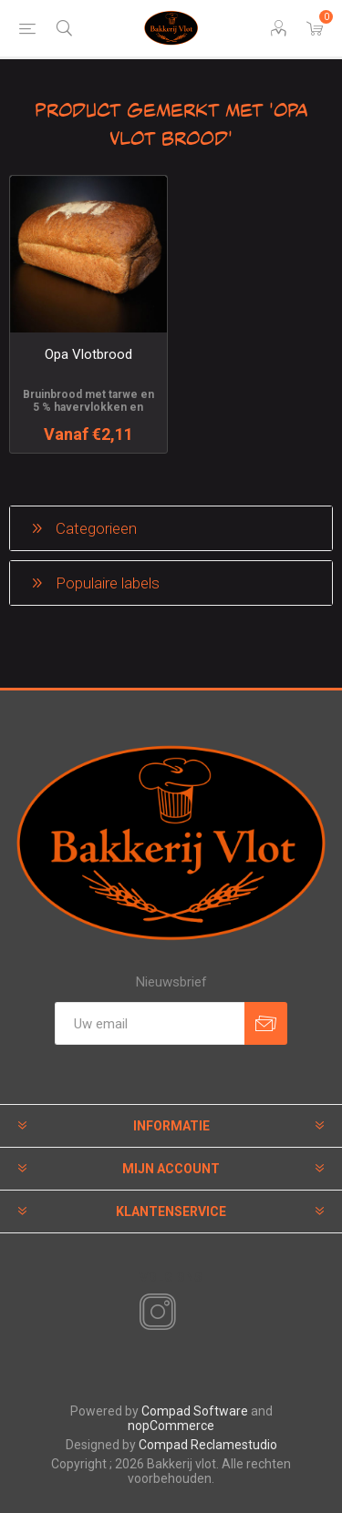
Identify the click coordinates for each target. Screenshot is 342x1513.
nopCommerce (171, 1425)
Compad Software (194, 1411)
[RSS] (188, 1313)
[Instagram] (154, 1312)
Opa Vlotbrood (88, 354)
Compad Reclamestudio (208, 1444)
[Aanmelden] (149, 1023)
